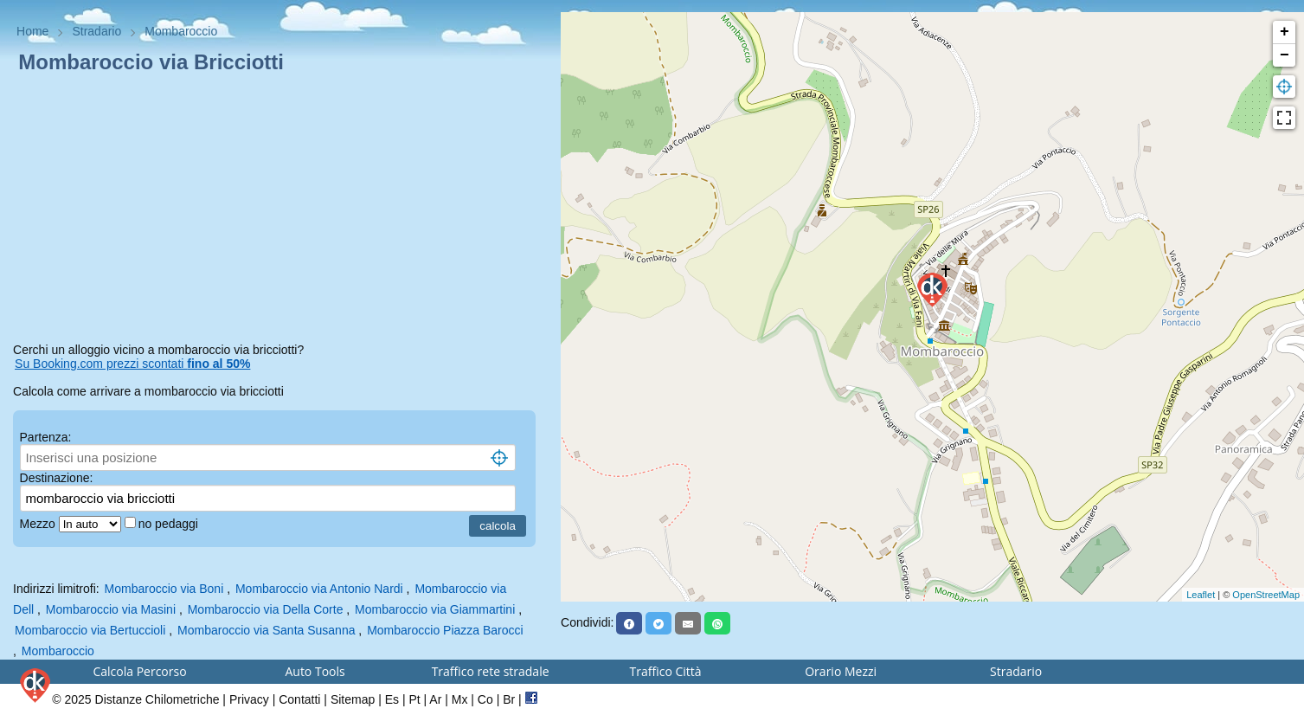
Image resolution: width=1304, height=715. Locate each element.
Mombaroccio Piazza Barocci (445, 630)
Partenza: (46, 437)
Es (392, 699)
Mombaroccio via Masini (111, 609)
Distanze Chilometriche (157, 699)
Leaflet (1200, 594)
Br (509, 699)
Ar (435, 699)
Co (485, 699)
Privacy (249, 699)
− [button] (1284, 55)
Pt (414, 699)
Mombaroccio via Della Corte (266, 609)
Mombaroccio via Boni (164, 589)
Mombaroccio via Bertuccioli (90, 630)
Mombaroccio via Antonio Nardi (319, 589)
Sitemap (353, 699)
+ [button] (1284, 32)
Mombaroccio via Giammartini (435, 609)
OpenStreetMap (1266, 594)
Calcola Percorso (139, 671)
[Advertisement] (280, 211)
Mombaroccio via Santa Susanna (266, 630)
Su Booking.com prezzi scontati (132, 363)
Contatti (299, 699)
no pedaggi (170, 524)
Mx (460, 699)
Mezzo (39, 524)
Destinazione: (56, 478)
